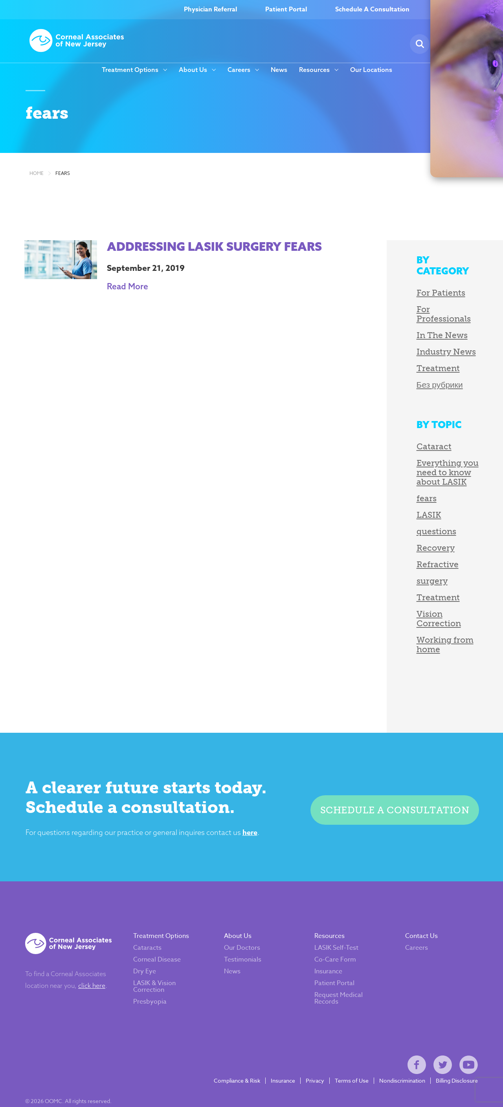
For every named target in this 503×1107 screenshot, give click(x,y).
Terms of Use (347, 1060)
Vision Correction (419, 594)
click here (96, 956)
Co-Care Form (335, 929)
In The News (408, 324)
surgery (398, 561)
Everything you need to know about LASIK (430, 457)
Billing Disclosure (452, 1060)
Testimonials (244, 929)
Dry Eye (149, 941)
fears (62, 183)
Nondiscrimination (398, 1060)
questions (402, 511)
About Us (193, 70)
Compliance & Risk (232, 1060)
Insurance (328, 941)
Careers (239, 70)
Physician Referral (210, 10)
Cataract (400, 436)
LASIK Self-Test (336, 918)
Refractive (404, 544)
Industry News (412, 341)
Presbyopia (154, 971)
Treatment (404, 357)
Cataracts (152, 918)
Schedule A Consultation (372, 10)
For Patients (407, 291)
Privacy (310, 1060)
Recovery (402, 528)
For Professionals (417, 308)
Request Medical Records (338, 968)
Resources (314, 70)
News (279, 70)
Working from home (424, 610)
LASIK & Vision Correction (159, 957)
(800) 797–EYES (465, 10)
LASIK (395, 495)
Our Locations (371, 70)
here (257, 796)
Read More (118, 296)
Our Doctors (244, 918)
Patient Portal (286, 10)
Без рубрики (406, 374)
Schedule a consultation (391, 771)
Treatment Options (130, 70)
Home (36, 183)
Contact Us (419, 906)
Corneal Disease (161, 929)
